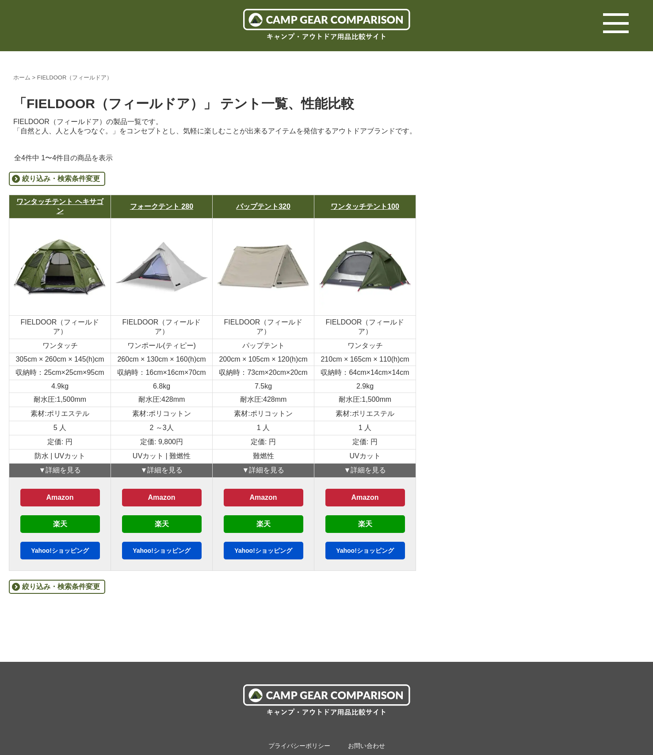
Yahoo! (60, 551)
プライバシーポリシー (299, 745)
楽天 (60, 524)
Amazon (59, 497)
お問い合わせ (366, 745)
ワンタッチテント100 (365, 206)
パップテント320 (263, 206)
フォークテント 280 (161, 206)
